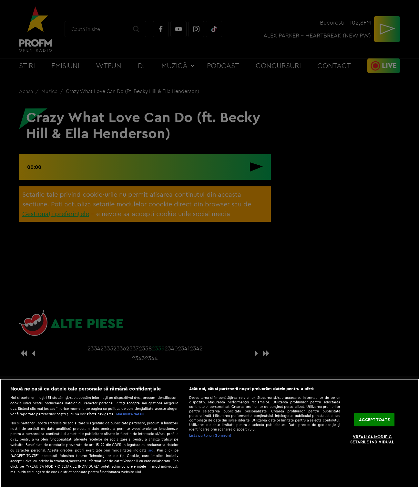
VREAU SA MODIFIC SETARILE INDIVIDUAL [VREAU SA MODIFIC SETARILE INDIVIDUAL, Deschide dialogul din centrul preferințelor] (372, 439)
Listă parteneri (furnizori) (210, 435)
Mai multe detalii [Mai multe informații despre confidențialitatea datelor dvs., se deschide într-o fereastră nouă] (130, 414)
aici (151, 450)
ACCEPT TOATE (374, 419)
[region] (209, 433)
